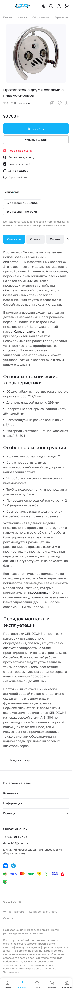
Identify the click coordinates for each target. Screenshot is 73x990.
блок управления (27, 331)
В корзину (36, 129)
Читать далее (11, 972)
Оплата (55, 239)
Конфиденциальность (43, 911)
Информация (12, 803)
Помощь (9, 813)
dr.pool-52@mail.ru (15, 843)
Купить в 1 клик (35, 139)
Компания (10, 793)
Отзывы (35, 239)
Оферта (8, 918)
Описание (14, 239)
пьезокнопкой (39, 592)
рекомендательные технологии (23, 933)
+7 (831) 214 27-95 (15, 836)
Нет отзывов (20, 103)
